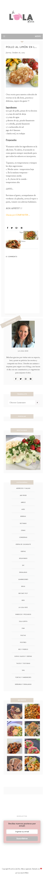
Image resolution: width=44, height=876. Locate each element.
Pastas (23, 635)
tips (23, 670)
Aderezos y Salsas (23, 488)
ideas (23, 586)
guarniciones (23, 579)
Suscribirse (22, 838)
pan (23, 628)
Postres (23, 642)
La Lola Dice (23, 607)
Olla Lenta (20, 222)
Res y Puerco (23, 649)
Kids (23, 600)
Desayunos (23, 558)
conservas (23, 537)
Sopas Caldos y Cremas (23, 656)
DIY (23, 565)
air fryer (23, 495)
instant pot (23, 593)
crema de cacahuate (23, 544)
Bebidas (23, 516)
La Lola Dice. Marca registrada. (22, 869)
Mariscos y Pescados (23, 614)
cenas (23, 530)
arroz (23, 502)
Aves (9, 222)
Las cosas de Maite (23, 873)
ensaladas (23, 572)
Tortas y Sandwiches (23, 677)
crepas (23, 551)
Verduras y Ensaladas (23, 684)
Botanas (23, 523)
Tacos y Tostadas (23, 663)
